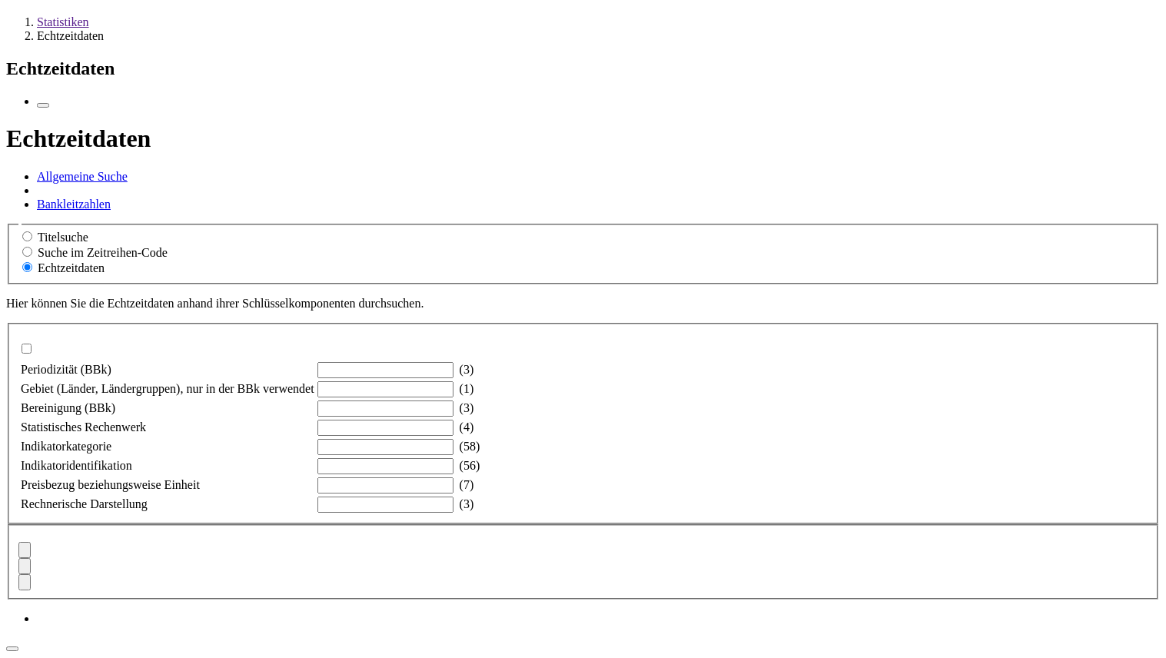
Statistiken (63, 21)
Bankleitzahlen (74, 204)
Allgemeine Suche (82, 176)
